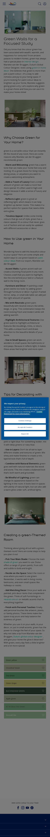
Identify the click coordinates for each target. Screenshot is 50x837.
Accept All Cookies (25, 427)
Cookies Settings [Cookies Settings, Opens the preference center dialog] (25, 421)
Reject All (25, 434)
